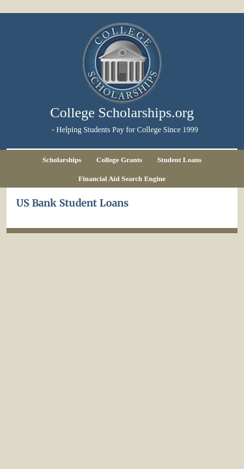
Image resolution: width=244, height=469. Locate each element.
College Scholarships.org (122, 112)
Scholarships (61, 159)
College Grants (119, 159)
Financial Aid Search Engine (122, 178)
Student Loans (179, 159)
